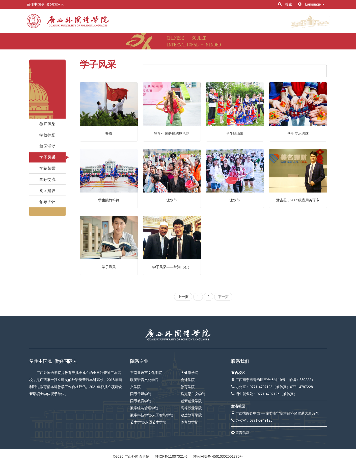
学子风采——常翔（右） (171, 267)
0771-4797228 (301, 387)
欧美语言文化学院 (144, 380)
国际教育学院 (140, 401)
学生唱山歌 (235, 133)
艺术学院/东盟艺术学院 (148, 422)
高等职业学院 (191, 408)
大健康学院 (189, 373)
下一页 (223, 297)
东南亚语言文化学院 (146, 373)
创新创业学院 (191, 401)
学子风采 (47, 157)
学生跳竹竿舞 (108, 200)
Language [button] (311, 4)
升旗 (108, 133)
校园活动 (47, 146)
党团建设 (47, 190)
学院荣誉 (47, 168)
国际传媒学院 (140, 394)
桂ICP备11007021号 (171, 456)
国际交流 (47, 179)
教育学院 (188, 387)
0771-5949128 (261, 420)
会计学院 (188, 380)
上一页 (183, 297)
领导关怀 (47, 202)
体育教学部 (189, 422)
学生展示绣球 (298, 133)
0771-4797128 (261, 387)
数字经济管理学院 (144, 408)
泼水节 (172, 200)
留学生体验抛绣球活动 (171, 133)
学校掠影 (47, 135)
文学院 (135, 387)
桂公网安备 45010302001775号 (218, 456)
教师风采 (47, 124)
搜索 (285, 4)
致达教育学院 (191, 415)
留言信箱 (242, 433)
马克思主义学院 (193, 394)
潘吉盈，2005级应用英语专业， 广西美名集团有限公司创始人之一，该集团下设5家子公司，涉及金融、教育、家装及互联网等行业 (298, 200)
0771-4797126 (268, 394)
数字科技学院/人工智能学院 (152, 415)
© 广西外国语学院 (131, 456)
